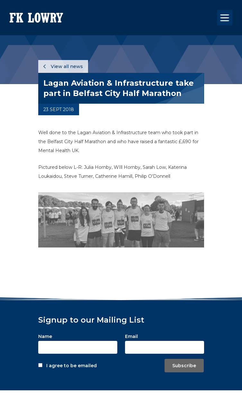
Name (45, 336)
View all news (63, 66)
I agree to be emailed (71, 365)
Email (131, 336)
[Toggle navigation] (224, 17)
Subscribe (184, 365)
